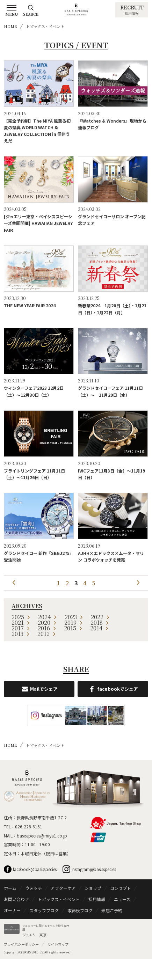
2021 (21, 622)
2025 (21, 617)
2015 (73, 628)
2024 (47, 617)
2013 (21, 634)
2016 (47, 628)
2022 (100, 617)
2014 (99, 628)
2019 (73, 622)
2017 (21, 628)
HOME (10, 26)
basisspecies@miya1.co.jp (42, 836)
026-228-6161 (28, 826)
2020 (47, 622)
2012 (46, 634)
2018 (100, 622)
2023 (74, 617)
